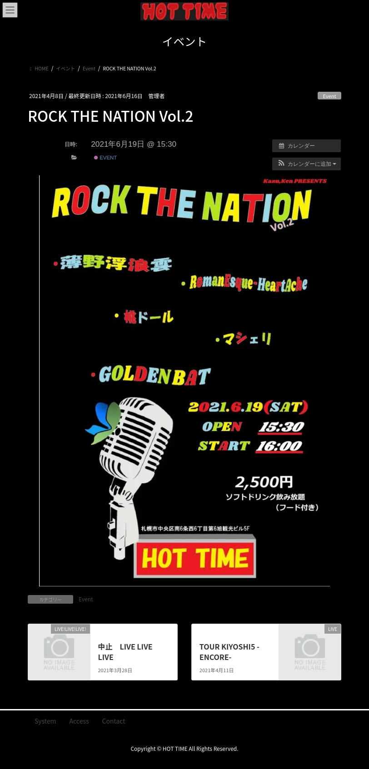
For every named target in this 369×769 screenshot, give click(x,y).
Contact (113, 720)
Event (329, 95)
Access (79, 720)
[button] (306, 164)
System (45, 720)
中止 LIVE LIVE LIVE (125, 651)
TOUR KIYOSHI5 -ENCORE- (229, 651)
